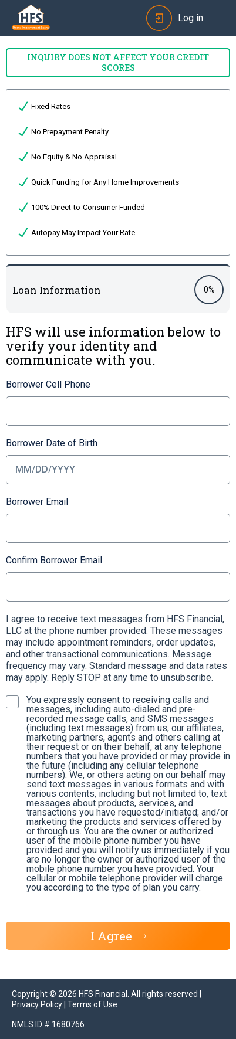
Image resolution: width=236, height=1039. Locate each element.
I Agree (118, 935)
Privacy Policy (37, 1004)
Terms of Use (92, 1004)
